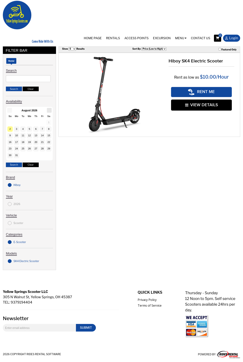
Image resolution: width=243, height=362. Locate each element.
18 (23, 142)
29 (48, 148)
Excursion (162, 38)
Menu (180, 38)
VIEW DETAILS (201, 104)
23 (10, 148)
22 (48, 142)
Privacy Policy (147, 300)
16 (10, 142)
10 (16, 135)
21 (42, 142)
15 (48, 135)
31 (16, 155)
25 (23, 148)
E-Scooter (17, 242)
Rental (11, 61)
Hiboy (14, 185)
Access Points (136, 38)
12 (29, 135)
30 (10, 155)
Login (231, 38)
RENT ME (201, 92)
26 (29, 148)
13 (36, 135)
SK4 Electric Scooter (23, 261)
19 (29, 142)
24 (16, 148)
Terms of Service (150, 305)
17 (16, 142)
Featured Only (228, 49)
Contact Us (200, 38)
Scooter (15, 223)
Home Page (93, 38)
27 (36, 148)
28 (42, 148)
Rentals (113, 38)
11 (23, 135)
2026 (14, 204)
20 (36, 142)
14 (42, 135)
